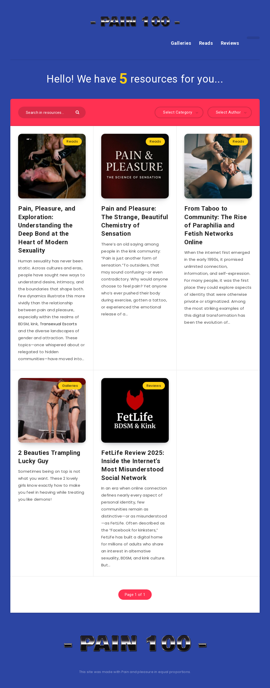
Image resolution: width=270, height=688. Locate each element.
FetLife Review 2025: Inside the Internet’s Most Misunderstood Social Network (132, 465)
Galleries (181, 43)
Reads (206, 43)
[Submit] (78, 112)
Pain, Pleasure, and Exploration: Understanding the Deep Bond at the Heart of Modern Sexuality (46, 229)
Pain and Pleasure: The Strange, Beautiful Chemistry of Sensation (134, 221)
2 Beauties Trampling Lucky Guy (49, 457)
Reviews (230, 43)
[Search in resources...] (52, 112)
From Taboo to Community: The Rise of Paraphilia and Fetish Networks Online (215, 225)
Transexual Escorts (58, 324)
